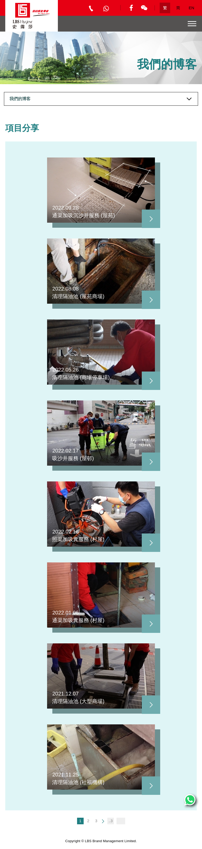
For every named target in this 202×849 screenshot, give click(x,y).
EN (191, 8)
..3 (111, 821)
